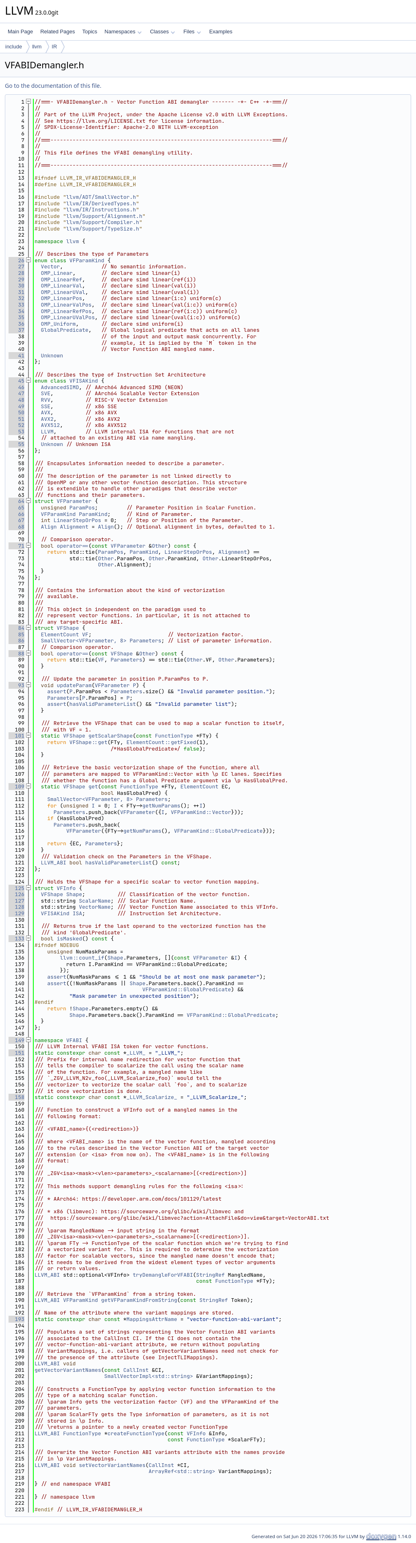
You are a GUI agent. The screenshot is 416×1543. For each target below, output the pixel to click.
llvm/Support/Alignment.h (104, 216)
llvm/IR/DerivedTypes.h (101, 203)
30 (16, 285)
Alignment (74, 526)
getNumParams (161, 805)
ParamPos (82, 507)
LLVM (47, 431)
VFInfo (66, 888)
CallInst (135, 1370)
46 (16, 387)
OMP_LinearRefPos (66, 311)
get (93, 786)
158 (16, 1097)
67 (16, 520)
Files (192, 31)
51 (16, 419)
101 (16, 735)
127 (16, 900)
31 (16, 292)
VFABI (74, 1040)
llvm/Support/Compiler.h (102, 222)
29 (16, 279)
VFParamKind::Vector (201, 812)
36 (16, 323)
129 (16, 913)
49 (16, 406)
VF (85, 634)
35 (16, 317)
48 (16, 399)
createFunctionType (135, 1433)
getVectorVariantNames (68, 1370)
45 (16, 380)
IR (54, 47)
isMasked (69, 938)
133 (16, 938)
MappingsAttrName (151, 1319)
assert (56, 691)
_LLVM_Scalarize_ (151, 1097)
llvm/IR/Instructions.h (101, 209)
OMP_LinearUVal (63, 292)
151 (16, 1052)
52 (16, 425)
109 (16, 786)
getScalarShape (111, 735)
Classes (162, 31)
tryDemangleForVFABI (163, 1274)
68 (16, 526)
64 (16, 501)
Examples (220, 31)
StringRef (210, 1274)
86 (16, 640)
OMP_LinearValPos (66, 304)
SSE (45, 406)
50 (16, 412)
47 (16, 393)
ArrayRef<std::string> (182, 1471)
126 (16, 894)
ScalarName (94, 900)
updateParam (74, 685)
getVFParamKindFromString (139, 1300)
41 (16, 355)
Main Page (20, 31)
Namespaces (122, 31)
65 (16, 507)
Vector (50, 266)
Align (49, 526)
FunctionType (174, 735)
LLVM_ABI (53, 862)
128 (16, 906)
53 (16, 431)
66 (16, 514)
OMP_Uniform (58, 323)
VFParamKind (86, 260)
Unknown (52, 355)
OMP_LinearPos (61, 298)
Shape (74, 894)
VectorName (94, 906)
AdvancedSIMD (60, 387)
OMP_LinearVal (61, 285)
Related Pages (57, 31)
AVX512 (50, 425)
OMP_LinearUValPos (68, 317)
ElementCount (60, 634)
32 (16, 298)
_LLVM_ (135, 1052)
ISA (77, 913)
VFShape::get (88, 742)
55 (16, 444)
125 (16, 888)
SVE (45, 393)
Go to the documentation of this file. (53, 85)
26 (16, 260)
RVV (45, 399)
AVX (45, 412)
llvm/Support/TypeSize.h (102, 228)
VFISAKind (83, 380)
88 (16, 653)
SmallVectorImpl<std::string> (148, 1376)
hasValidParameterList (102, 704)
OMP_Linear (57, 273)
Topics (89, 31)
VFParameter (74, 501)
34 (16, 311)
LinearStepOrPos (77, 520)
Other (160, 545)
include (13, 47)
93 (16, 685)
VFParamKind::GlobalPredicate (218, 830)
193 (16, 1319)
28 (16, 273)
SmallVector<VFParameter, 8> (84, 640)
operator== (73, 545)
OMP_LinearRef (61, 279)
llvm (36, 47)
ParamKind (93, 514)
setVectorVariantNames (112, 1465)
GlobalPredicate (65, 329)
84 (16, 628)
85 (16, 634)
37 (16, 329)
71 (16, 545)
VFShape (68, 628)
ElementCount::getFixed (161, 742)
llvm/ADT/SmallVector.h (101, 197)
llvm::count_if (82, 957)
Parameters (145, 640)
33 (16, 304)
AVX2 (47, 419)
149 (16, 1040)
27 (16, 266)
